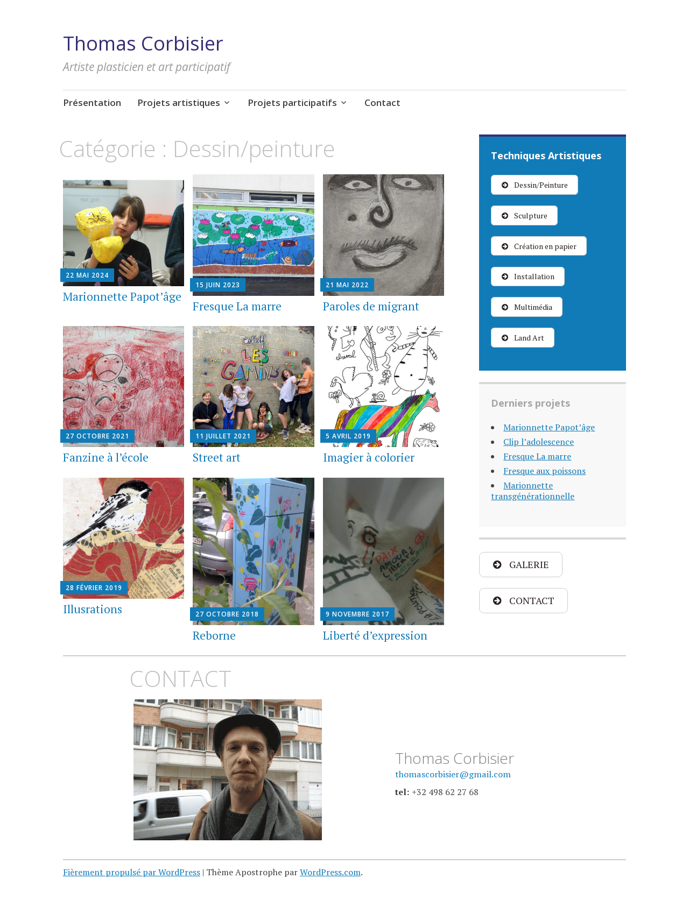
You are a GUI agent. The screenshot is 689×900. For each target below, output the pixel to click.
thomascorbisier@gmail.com (453, 774)
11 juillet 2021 (223, 436)
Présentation (92, 102)
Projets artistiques (178, 102)
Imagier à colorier (368, 457)
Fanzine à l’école (106, 457)
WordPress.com (330, 872)
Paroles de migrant (371, 306)
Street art (217, 457)
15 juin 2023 (217, 284)
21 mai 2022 (347, 284)
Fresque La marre (237, 306)
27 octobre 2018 (227, 614)
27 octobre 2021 (97, 436)
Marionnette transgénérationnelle (532, 491)
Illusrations (92, 608)
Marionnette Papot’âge (122, 296)
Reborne (214, 635)
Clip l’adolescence (538, 442)
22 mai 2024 (87, 275)
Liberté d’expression (375, 635)
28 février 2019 (94, 587)
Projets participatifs (292, 102)
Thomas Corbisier (143, 43)
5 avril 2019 (348, 436)
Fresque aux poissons (544, 471)
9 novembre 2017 (357, 614)
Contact (382, 102)
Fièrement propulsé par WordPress (131, 872)
